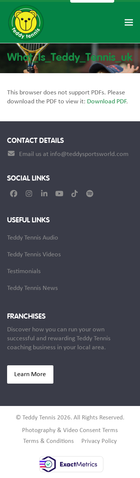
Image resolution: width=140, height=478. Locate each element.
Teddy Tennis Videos (34, 254)
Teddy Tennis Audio (32, 237)
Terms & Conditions (48, 441)
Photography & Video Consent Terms (70, 431)
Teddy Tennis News (32, 288)
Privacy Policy (99, 441)
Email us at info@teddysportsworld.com (73, 154)
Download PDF (106, 101)
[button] (129, 22)
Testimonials (24, 271)
